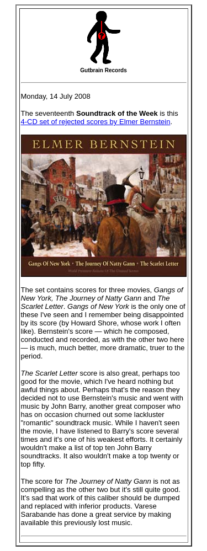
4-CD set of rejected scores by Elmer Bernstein (96, 121)
